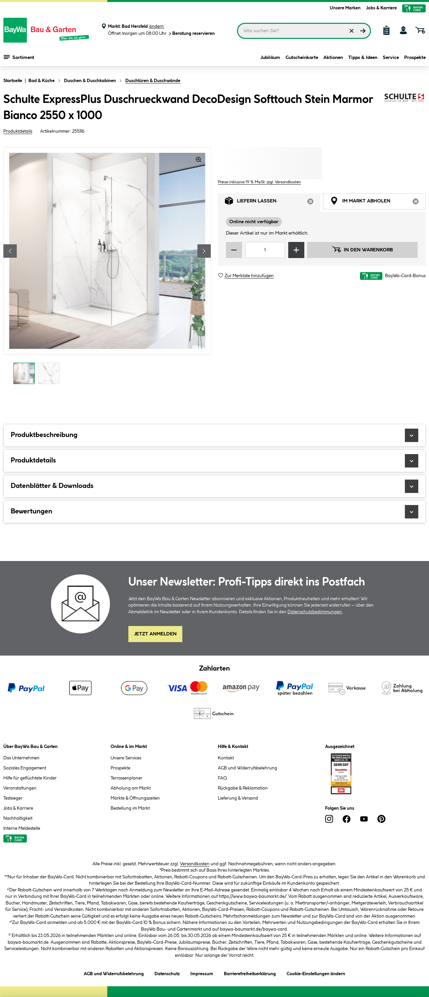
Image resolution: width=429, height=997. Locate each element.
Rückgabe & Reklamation (243, 788)
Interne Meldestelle (21, 828)
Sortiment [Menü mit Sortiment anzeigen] (19, 57)
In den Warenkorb (362, 249)
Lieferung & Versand (238, 798)
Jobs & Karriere (381, 8)
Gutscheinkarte (302, 57)
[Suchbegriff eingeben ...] (304, 31)
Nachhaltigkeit (18, 818)
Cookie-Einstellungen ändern (316, 973)
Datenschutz (167, 973)
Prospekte (415, 57)
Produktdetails (17, 131)
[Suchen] (363, 31)
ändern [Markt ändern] (156, 26)
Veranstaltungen (20, 788)
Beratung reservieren (191, 34)
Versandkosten (194, 864)
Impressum (201, 973)
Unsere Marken (345, 8)
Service (391, 57)
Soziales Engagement (24, 768)
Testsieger (12, 798)
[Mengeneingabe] (265, 250)
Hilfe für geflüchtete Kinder (30, 778)
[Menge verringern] (234, 250)
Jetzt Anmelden (155, 634)
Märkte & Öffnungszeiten (135, 798)
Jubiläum (270, 57)
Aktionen (333, 57)
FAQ (222, 778)
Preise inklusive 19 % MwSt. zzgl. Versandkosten (259, 182)
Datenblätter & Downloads (214, 486)
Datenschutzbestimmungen (315, 612)
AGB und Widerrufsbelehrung (247, 768)
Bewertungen (214, 511)
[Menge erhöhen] (296, 250)
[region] (107, 267)
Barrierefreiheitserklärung (250, 973)
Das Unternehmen (21, 758)
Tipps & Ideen (362, 57)
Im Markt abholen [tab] (378, 202)
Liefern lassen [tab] (272, 202)
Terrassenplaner (126, 778)
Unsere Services (126, 758)
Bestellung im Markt (130, 808)
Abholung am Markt (131, 788)
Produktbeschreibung (214, 435)
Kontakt (226, 758)
